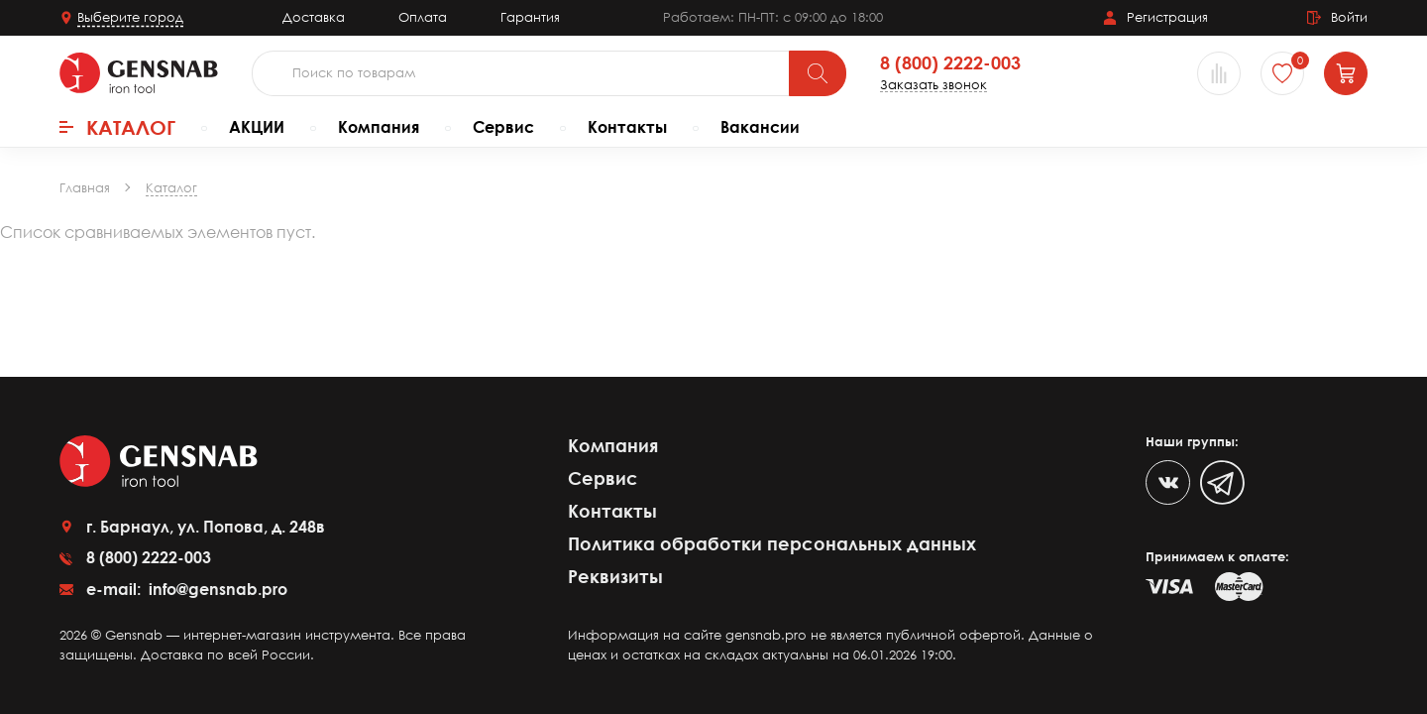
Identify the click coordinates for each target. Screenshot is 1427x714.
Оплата (422, 17)
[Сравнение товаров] (1219, 73)
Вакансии (760, 127)
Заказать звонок (933, 84)
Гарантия (530, 17)
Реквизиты (615, 576)
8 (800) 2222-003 (950, 63)
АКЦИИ (256, 127)
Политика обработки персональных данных (772, 543)
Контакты (627, 127)
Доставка (313, 17)
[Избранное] (1282, 73)
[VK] (1168, 482)
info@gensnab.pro (216, 589)
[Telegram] (1222, 482)
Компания (378, 127)
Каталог (117, 127)
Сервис (503, 127)
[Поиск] (817, 73)
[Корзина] (1346, 73)
